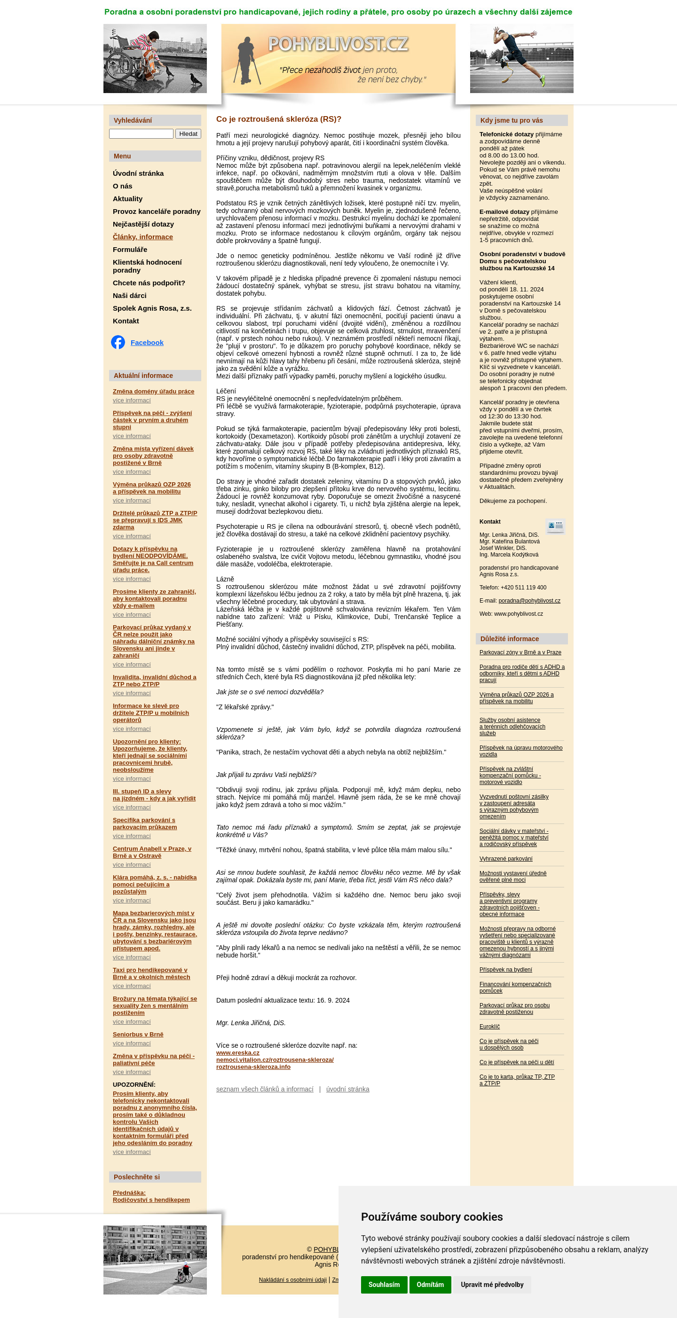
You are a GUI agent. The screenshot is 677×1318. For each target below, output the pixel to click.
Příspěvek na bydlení (506, 969)
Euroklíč (490, 1026)
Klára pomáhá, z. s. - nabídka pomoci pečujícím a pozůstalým (155, 884)
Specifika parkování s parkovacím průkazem (145, 823)
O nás (123, 186)
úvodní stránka (348, 1089)
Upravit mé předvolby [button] (492, 1284)
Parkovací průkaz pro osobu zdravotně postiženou (515, 1008)
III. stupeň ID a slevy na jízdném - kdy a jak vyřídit (154, 795)
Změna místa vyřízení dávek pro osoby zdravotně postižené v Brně (153, 455)
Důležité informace (509, 639)
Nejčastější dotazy (143, 224)
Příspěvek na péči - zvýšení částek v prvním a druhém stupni (152, 420)
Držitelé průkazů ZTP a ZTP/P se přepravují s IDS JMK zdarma (155, 520)
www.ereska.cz (238, 1052)
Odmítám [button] (430, 1284)
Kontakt (126, 321)
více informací (132, 400)
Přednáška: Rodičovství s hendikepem (151, 1196)
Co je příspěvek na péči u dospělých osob (509, 1044)
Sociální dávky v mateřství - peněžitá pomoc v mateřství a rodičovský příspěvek (514, 837)
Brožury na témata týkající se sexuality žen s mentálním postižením (155, 1005)
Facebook (147, 342)
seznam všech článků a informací (265, 1089)
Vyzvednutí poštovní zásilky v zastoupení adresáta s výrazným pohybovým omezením (514, 806)
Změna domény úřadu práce (153, 391)
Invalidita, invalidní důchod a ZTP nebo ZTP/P (155, 681)
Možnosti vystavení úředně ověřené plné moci (513, 876)
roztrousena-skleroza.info (253, 1066)
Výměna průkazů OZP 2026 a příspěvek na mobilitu (152, 488)
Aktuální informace (143, 375)
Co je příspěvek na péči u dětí (517, 1062)
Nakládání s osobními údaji (293, 1280)
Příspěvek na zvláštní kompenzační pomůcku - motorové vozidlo (510, 775)
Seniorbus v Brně (138, 1034)
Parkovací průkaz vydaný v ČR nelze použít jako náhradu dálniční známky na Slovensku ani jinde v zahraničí (154, 641)
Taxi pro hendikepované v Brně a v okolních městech (151, 973)
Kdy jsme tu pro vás (511, 120)
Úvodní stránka (138, 173)
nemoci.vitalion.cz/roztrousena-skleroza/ (275, 1059)
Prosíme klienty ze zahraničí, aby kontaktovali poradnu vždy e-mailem (154, 598)
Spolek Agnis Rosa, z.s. (152, 308)
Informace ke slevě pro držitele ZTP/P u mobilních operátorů (151, 712)
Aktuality (127, 199)
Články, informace (143, 237)
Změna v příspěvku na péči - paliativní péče (154, 1059)
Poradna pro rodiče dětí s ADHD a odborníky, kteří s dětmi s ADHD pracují (522, 673)
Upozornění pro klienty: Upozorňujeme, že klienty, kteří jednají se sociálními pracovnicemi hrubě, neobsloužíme (150, 755)
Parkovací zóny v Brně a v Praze (520, 652)
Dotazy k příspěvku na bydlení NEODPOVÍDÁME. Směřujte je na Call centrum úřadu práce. (153, 559)
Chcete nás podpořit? (149, 283)
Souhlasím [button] (384, 1284)
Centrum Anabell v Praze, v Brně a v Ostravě (152, 852)
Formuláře (130, 249)
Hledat (188, 133)
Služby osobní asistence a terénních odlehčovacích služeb (512, 727)
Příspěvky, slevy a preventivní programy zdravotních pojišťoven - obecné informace (510, 904)
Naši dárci (130, 295)
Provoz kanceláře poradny (157, 211)
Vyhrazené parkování (506, 858)
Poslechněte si (137, 1177)
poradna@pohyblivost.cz (530, 600)
